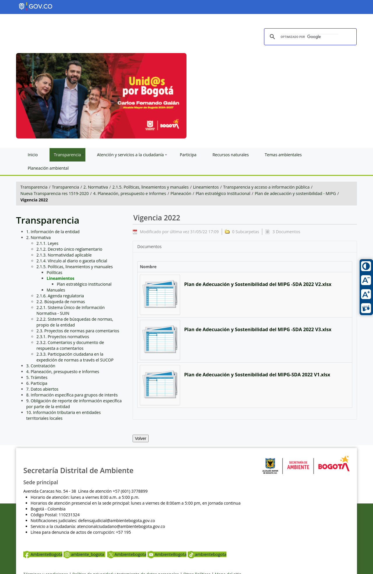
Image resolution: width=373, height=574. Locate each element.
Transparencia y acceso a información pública (266, 187)
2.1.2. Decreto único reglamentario (69, 249)
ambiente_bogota (84, 554)
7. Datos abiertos (42, 389)
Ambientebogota (126, 554)
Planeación (180, 193)
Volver (140, 438)
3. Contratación (40, 365)
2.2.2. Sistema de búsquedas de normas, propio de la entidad (74, 322)
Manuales (56, 290)
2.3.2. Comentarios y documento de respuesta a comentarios (70, 345)
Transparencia (33, 187)
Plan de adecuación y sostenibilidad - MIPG (295, 193)
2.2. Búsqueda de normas (60, 301)
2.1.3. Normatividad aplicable (64, 255)
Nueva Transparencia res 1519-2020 (54, 193)
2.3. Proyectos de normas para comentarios (77, 330)
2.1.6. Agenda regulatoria (60, 296)
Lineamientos (206, 187)
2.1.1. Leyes (47, 243)
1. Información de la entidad (53, 231)
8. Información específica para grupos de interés (72, 395)
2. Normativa (95, 187)
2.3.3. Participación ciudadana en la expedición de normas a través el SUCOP (75, 357)
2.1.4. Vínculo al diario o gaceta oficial (71, 261)
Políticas (54, 272)
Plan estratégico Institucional (223, 193)
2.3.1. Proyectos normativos (62, 336)
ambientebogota (207, 554)
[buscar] (309, 37)
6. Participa (36, 383)
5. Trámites (36, 377)
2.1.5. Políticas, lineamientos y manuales (150, 187)
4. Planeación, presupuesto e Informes (129, 193)
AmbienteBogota (42, 554)
